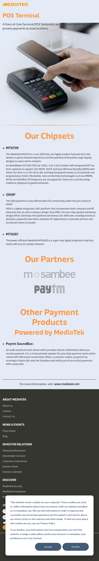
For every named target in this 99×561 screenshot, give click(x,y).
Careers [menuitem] (7, 411)
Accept (48, 546)
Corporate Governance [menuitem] (15, 461)
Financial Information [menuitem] (14, 451)
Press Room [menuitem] (9, 431)
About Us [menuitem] (8, 406)
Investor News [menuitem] (10, 467)
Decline (76, 546)
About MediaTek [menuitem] (14, 399)
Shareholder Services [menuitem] (14, 456)
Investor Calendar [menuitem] (12, 472)
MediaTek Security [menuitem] (12, 486)
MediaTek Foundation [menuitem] (14, 491)
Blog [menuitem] (5, 436)
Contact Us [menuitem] (9, 416)
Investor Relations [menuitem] (17, 444)
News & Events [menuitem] (13, 425)
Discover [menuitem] (9, 480)
